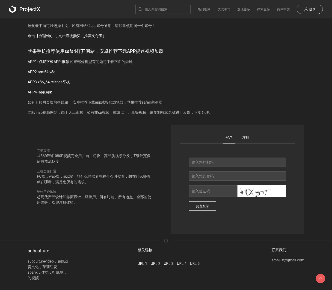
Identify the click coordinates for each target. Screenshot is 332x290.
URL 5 (195, 263)
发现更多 (243, 9)
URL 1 (142, 263)
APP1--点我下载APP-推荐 (48, 62)
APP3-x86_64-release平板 (49, 82)
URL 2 (155, 263)
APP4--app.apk (40, 92)
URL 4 (182, 263)
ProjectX (24, 9)
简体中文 (283, 9)
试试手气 (223, 9)
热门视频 (204, 9)
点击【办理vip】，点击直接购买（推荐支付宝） (67, 36)
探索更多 (263, 9)
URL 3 (168, 263)
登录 (310, 9)
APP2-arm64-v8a (41, 72)
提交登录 (202, 206)
